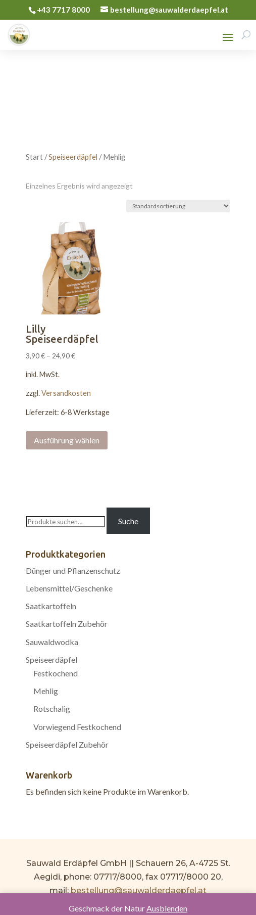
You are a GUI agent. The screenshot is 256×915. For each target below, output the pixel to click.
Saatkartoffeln (51, 606)
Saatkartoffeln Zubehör (67, 623)
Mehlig (45, 691)
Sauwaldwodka (52, 642)
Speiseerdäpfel (72, 156)
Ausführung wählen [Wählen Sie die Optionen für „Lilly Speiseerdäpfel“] (66, 440)
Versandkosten (66, 393)
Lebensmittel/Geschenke (69, 588)
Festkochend (55, 673)
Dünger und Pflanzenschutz (73, 570)
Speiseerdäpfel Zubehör (67, 744)
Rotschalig (51, 708)
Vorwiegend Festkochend (77, 726)
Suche (128, 521)
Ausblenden (166, 908)
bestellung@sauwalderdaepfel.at (139, 890)
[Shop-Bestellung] (178, 206)
